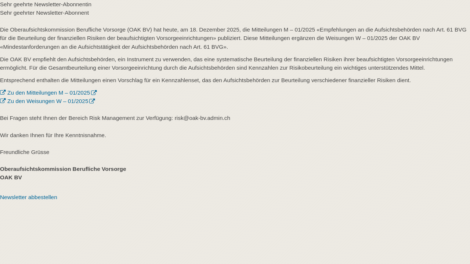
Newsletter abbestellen (28, 197)
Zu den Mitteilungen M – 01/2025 (48, 92)
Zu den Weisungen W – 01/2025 (47, 101)
